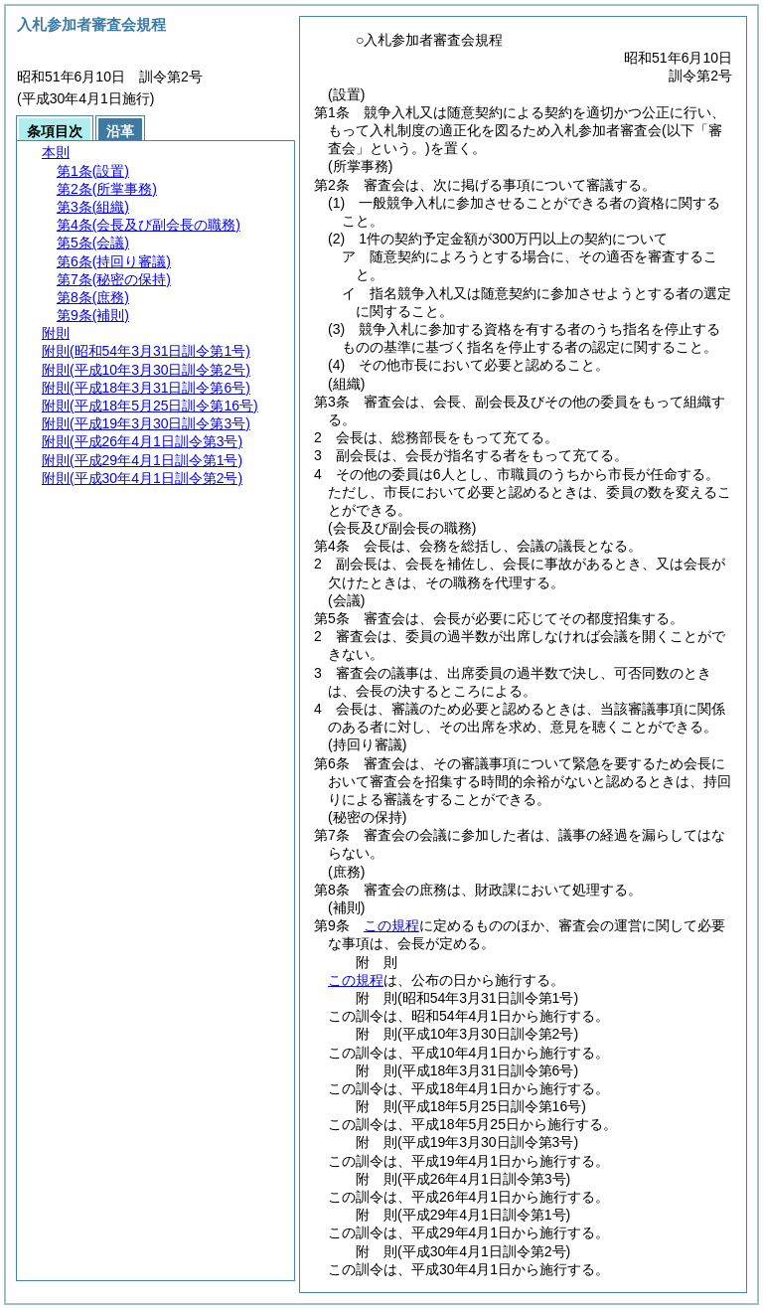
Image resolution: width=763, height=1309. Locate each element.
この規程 (391, 925)
